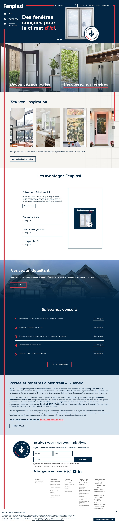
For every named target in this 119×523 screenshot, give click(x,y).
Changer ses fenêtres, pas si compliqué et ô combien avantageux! (42, 336)
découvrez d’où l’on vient (51, 420)
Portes (37, 479)
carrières (105, 5)
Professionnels (99, 485)
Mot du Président (68, 480)
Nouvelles (67, 486)
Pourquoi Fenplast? (70, 484)
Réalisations (98, 489)
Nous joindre (98, 483)
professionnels (94, 5)
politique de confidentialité (40, 520)
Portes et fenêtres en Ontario (84, 506)
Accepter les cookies (104, 519)
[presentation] (113, 127)
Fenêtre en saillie (54, 491)
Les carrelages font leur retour (30, 345)
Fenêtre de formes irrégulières (55, 496)
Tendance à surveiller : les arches (31, 327)
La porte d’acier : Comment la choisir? (32, 353)
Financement (68, 491)
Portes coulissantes (40, 483)
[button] (12, 13)
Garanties (67, 490)
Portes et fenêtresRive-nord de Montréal (84, 495)
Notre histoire (68, 483)
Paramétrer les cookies (56, 520)
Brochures (67, 488)
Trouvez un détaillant (83, 480)
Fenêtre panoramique (53, 493)
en (56, 9)
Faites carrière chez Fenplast (99, 480)
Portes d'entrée (39, 481)
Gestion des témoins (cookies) (98, 499)
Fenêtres (53, 479)
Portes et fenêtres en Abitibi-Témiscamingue (84, 502)
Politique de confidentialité (61, 466)
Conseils (97, 487)
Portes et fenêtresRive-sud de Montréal (84, 487)
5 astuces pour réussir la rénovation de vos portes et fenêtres (41, 319)
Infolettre (83, 5)
